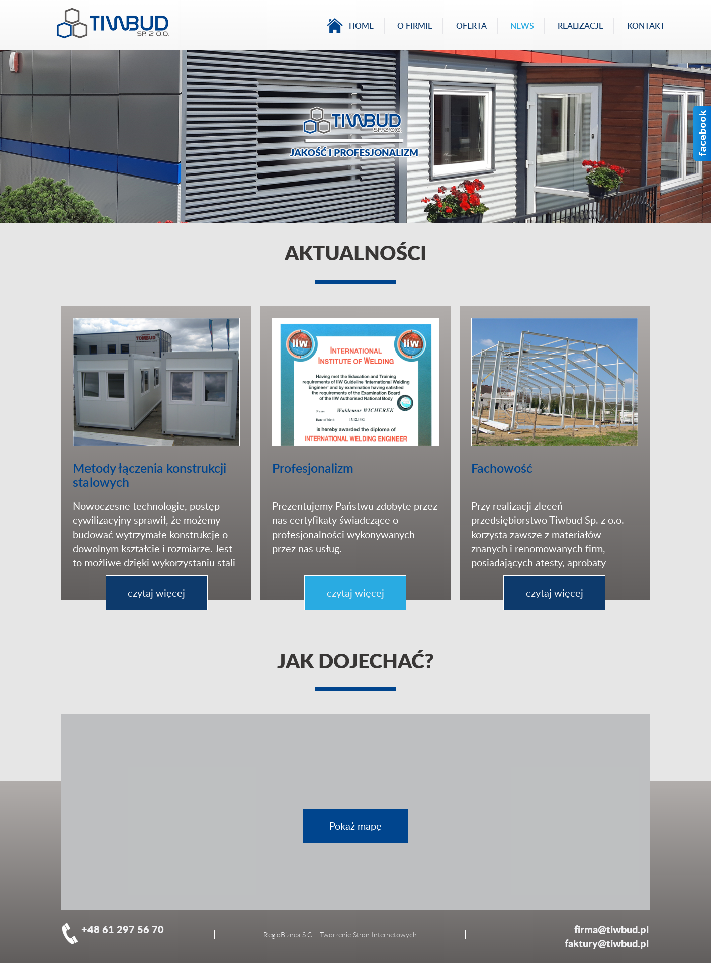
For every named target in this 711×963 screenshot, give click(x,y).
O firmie (414, 25)
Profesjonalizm (312, 468)
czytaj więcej (156, 593)
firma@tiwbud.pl (611, 929)
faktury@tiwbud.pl (607, 943)
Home (361, 25)
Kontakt (646, 25)
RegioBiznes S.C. (288, 934)
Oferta (471, 25)
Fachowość (501, 468)
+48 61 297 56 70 (122, 929)
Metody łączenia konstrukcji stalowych (149, 475)
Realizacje (580, 25)
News (522, 25)
